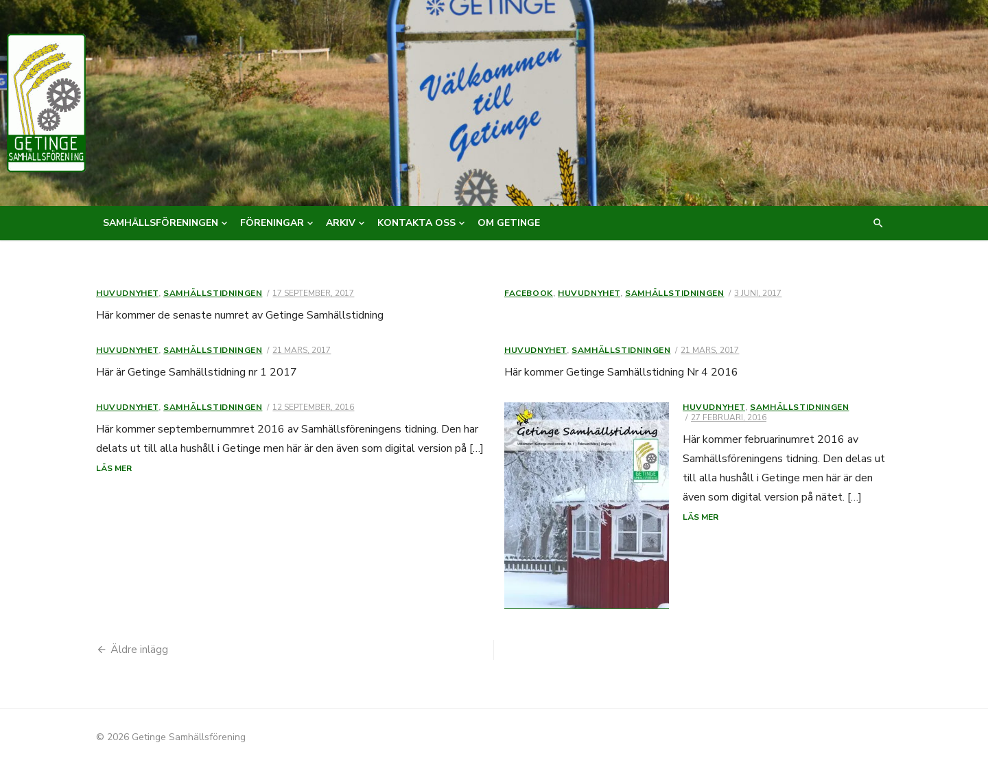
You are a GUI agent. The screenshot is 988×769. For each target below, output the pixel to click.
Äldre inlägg (139, 651)
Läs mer (114, 468)
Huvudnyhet (127, 293)
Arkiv (340, 222)
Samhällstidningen (212, 293)
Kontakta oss (416, 222)
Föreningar (272, 222)
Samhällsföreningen (160, 222)
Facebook (528, 293)
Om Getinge (509, 222)
